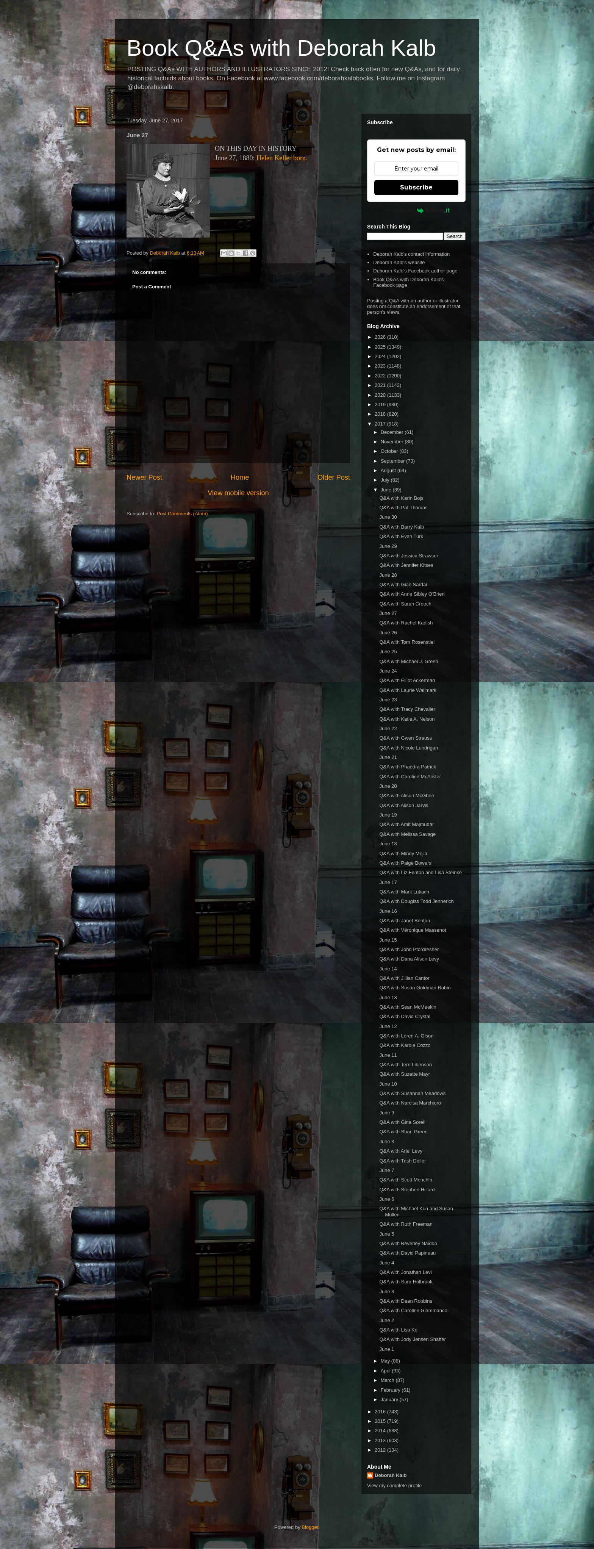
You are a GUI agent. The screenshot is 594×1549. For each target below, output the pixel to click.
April (386, 1371)
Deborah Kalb (391, 1475)
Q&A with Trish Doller (402, 1161)
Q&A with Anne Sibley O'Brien (411, 594)
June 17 (388, 882)
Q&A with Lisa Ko (398, 1330)
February (391, 1390)
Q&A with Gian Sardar (403, 584)
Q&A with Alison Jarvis (403, 805)
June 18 (388, 843)
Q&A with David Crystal (404, 1016)
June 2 (386, 1320)
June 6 (386, 1199)
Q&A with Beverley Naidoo (408, 1243)
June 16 (388, 911)
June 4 (386, 1263)
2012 (381, 1450)
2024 (381, 356)
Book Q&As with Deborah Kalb (281, 48)
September (393, 461)
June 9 (386, 1113)
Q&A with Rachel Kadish (406, 623)
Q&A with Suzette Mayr (404, 1074)
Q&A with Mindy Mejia (403, 853)
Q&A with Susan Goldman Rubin (414, 987)
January (390, 1399)
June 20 (388, 786)
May (386, 1361)
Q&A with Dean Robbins (405, 1301)
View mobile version (238, 493)
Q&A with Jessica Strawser (408, 556)
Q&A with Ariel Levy (400, 1151)
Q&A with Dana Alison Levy (409, 959)
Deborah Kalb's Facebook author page (415, 271)
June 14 (388, 969)
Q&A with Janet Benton (404, 920)
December (393, 432)
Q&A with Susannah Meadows (412, 1093)
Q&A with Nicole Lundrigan (408, 748)
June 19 (388, 815)
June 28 (388, 575)
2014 (381, 1430)
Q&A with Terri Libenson (405, 1064)
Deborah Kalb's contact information (411, 254)
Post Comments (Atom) (182, 513)
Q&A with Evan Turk (401, 536)
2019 (381, 404)
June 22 (388, 728)
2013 (381, 1440)
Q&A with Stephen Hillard (407, 1189)
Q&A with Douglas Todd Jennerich (416, 901)
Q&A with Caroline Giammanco (413, 1310)
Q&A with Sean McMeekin (407, 1007)
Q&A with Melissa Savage (407, 834)
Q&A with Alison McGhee (406, 795)
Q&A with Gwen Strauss (405, 738)
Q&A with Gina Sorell (402, 1122)
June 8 (386, 1141)
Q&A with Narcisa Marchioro (410, 1103)
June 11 (388, 1055)
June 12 (388, 1026)
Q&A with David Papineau (407, 1253)
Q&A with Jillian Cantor (404, 978)
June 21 (388, 757)
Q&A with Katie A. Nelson (407, 719)
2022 (381, 376)
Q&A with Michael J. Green (408, 661)
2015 (381, 1421)
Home (240, 477)
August (389, 470)
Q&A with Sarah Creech (405, 604)
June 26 (388, 632)
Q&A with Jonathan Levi (405, 1272)
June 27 (388, 613)
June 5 (386, 1234)
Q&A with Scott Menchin (405, 1180)
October (390, 451)
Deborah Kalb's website (399, 262)
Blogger (310, 1527)
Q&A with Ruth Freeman (405, 1224)
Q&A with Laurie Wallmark (407, 690)
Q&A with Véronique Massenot (412, 930)
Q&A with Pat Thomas (403, 507)
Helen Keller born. (281, 158)
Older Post (333, 477)
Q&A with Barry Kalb (401, 527)
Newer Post (144, 477)
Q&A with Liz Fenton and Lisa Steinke (420, 872)
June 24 (388, 671)
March (388, 1380)
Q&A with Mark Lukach (404, 892)
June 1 (386, 1349)
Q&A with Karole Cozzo (404, 1045)
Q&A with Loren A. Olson (406, 1036)
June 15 (388, 940)
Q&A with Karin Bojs (401, 498)
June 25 (388, 651)
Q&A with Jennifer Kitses (406, 565)
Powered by (416, 210)
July (386, 480)
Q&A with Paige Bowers (405, 863)
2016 (381, 1411)
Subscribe (416, 187)
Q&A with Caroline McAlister (410, 776)
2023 (381, 366)
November (393, 441)
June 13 (388, 997)
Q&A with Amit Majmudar (406, 824)
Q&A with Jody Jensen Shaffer (412, 1339)
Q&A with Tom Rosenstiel (407, 642)
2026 (381, 337)
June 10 (388, 1084)
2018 (381, 414)
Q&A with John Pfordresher (409, 949)
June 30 (388, 517)
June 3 (386, 1291)
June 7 (386, 1170)
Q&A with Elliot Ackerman (407, 680)
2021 (381, 385)
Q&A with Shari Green (403, 1131)
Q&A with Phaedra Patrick (407, 767)
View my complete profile (394, 1485)
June (387, 490)
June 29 (388, 546)
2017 (381, 424)
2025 (381, 347)
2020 (381, 395)
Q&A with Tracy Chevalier (407, 709)
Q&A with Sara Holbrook (405, 1282)
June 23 (388, 700)
